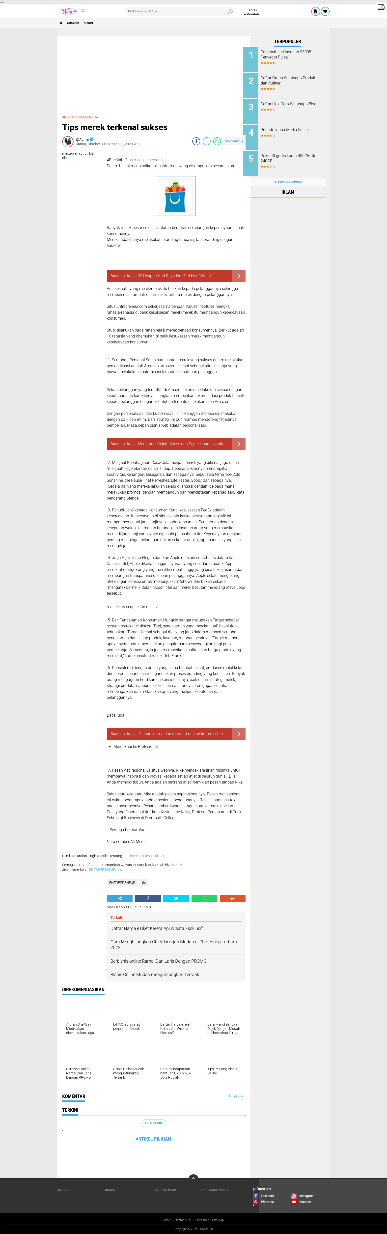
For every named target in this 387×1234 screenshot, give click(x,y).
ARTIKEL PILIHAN (153, 1139)
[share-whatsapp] (217, 141)
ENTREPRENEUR (81, 117)
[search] (179, 11)
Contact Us (182, 1220)
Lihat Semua (154, 1123)
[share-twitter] (207, 141)
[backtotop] (193, 1179)
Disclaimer (202, 1220)
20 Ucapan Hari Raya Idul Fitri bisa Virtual (174, 275)
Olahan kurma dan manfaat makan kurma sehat (180, 733)
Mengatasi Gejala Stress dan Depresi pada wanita (181, 443)
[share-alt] (120, 898)
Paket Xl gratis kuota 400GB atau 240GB (292, 155)
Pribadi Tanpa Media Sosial (292, 127)
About (166, 1220)
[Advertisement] (154, 77)
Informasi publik (214, 1190)
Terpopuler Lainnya (287, 176)
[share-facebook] (196, 141)
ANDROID (75, 23)
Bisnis (92, 23)
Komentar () (234, 141)
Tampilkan (236, 1096)
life (98, 117)
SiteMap (219, 1220)
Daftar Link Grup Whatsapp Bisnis (291, 105)
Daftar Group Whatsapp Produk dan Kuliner (288, 79)
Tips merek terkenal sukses (148, 159)
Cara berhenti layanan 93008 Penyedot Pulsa (293, 54)
